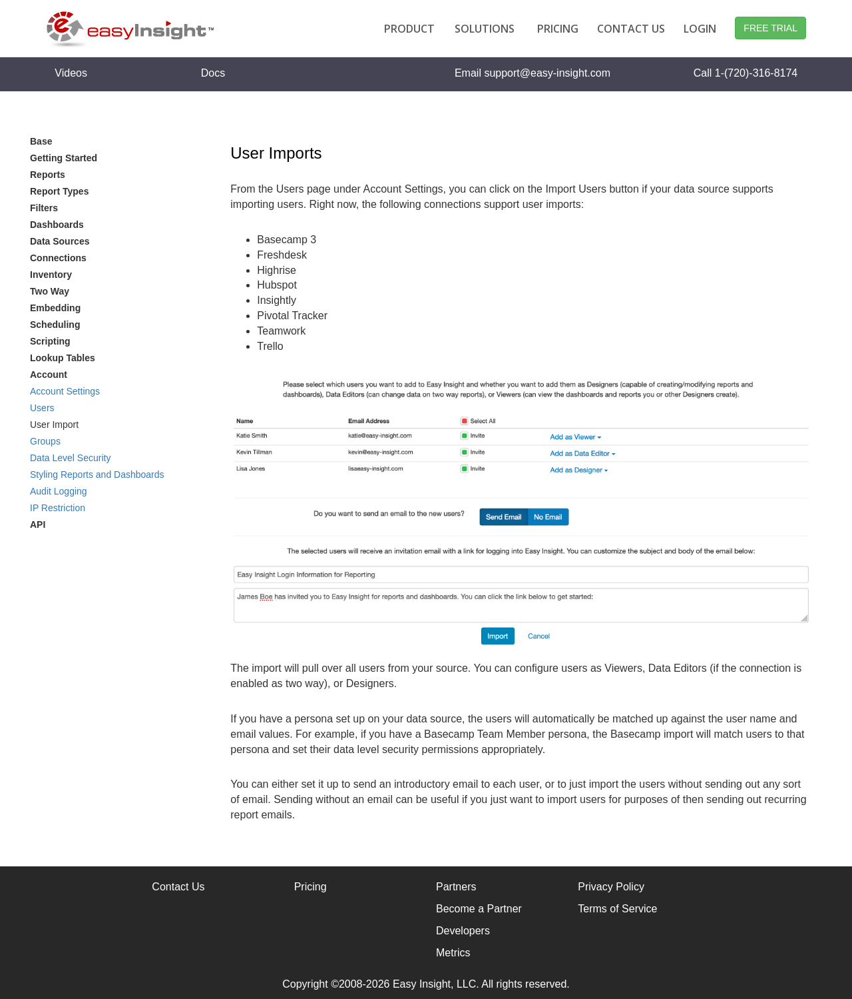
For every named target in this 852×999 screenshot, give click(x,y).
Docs (213, 73)
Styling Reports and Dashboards (97, 474)
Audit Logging (58, 491)
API (37, 524)
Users (42, 408)
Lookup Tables (62, 358)
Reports (47, 174)
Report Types (59, 191)
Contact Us (178, 886)
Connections (58, 258)
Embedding (55, 308)
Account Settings (65, 391)
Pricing (310, 886)
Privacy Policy (611, 886)
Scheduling (55, 324)
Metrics (453, 952)
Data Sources (59, 241)
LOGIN (700, 28)
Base (41, 141)
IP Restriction (57, 507)
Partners (456, 886)
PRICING (557, 28)
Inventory (51, 274)
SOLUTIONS (485, 28)
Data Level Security (70, 458)
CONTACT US (631, 28)
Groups (45, 441)
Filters (44, 208)
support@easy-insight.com (547, 73)
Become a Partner (479, 908)
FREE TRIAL (770, 28)
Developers (463, 930)
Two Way (49, 291)
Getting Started (63, 158)
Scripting (50, 341)
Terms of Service (617, 908)
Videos (71, 73)
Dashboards (57, 224)
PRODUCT (409, 28)
